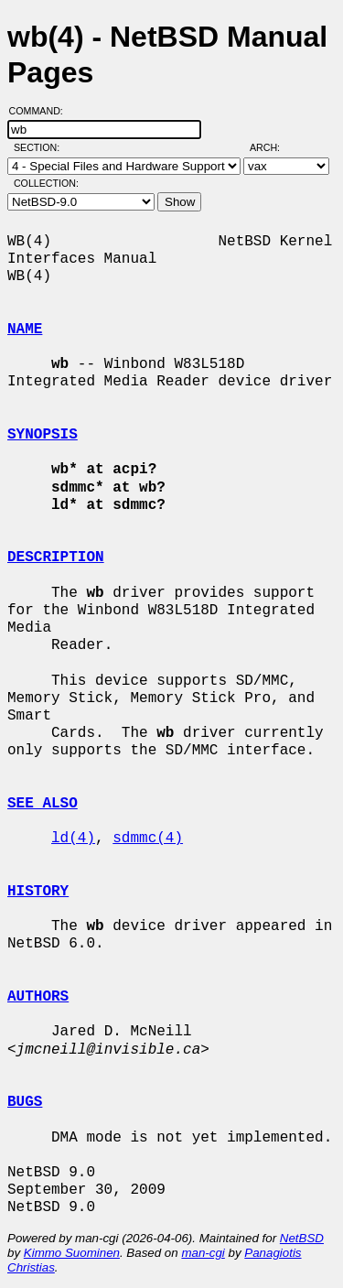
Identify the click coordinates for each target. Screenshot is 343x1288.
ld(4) (73, 838)
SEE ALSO (42, 804)
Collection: (46, 183)
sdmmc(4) (148, 838)
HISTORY (38, 892)
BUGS (24, 1102)
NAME (24, 329)
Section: (41, 147)
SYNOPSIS (42, 435)
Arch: (273, 147)
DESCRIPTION (55, 557)
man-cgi (202, 1253)
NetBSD (302, 1238)
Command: (41, 110)
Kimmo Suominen (72, 1253)
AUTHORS (38, 997)
